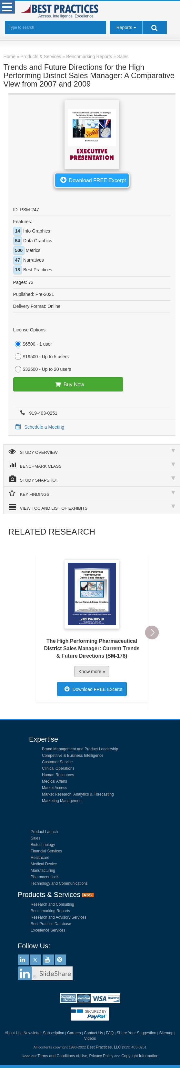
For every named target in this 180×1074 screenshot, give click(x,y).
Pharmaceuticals (45, 877)
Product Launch (44, 831)
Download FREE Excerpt (92, 179)
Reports (124, 27)
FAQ (110, 1033)
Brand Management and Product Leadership (80, 749)
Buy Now (68, 384)
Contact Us (93, 1033)
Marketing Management (62, 800)
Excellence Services (48, 930)
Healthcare (40, 857)
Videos (90, 1038)
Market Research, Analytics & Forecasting (78, 794)
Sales (35, 838)
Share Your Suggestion (136, 1033)
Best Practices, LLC (104, 1047)
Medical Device (44, 864)
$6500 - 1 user (32, 344)
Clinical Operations (58, 768)
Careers (74, 1033)
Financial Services (46, 851)
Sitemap (166, 1033)
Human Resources (58, 775)
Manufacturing (43, 870)
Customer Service (57, 762)
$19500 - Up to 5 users (41, 356)
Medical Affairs (54, 781)
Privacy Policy (101, 1056)
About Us (12, 1033)
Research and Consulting (52, 904)
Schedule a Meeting (39, 427)
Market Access (54, 788)
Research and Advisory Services (58, 917)
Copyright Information (139, 1056)
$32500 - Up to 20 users (42, 369)
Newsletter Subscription (44, 1033)
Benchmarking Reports (50, 911)
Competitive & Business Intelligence (73, 755)
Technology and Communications (59, 883)
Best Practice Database (51, 924)
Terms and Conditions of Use (62, 1056)
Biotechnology (43, 844)
